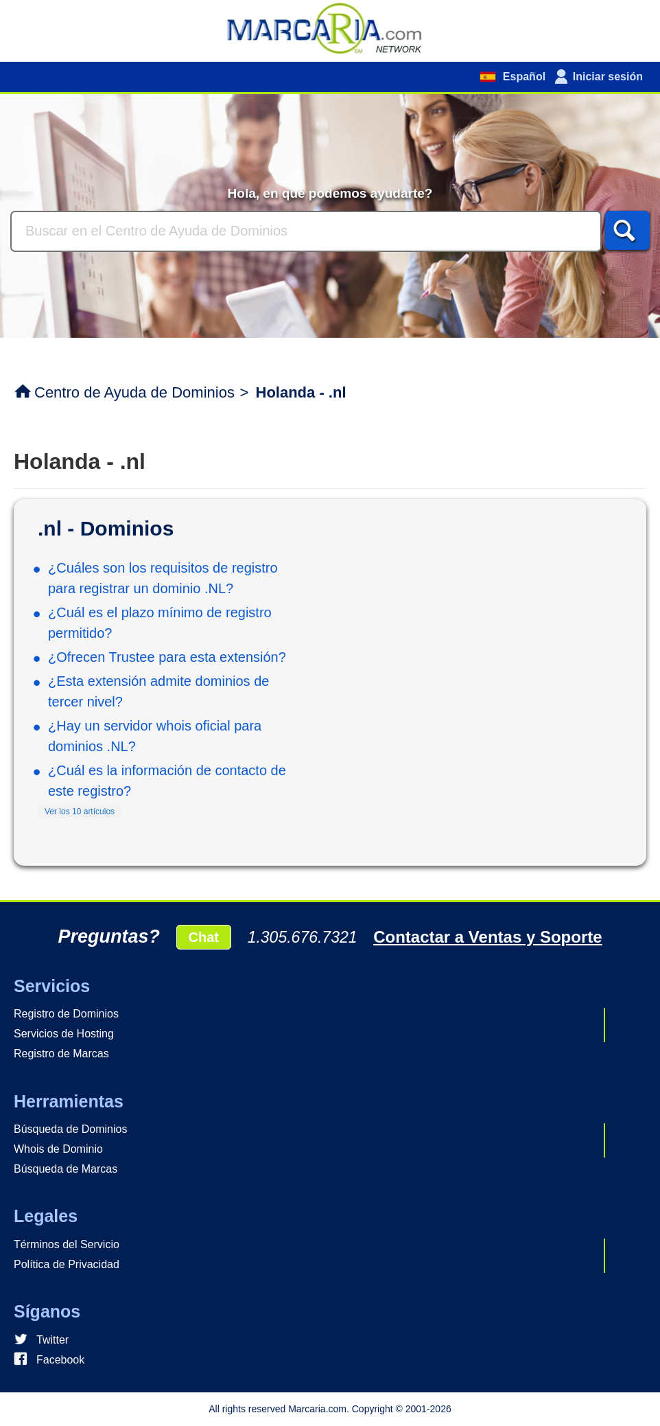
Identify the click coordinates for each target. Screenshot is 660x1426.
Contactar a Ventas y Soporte (487, 937)
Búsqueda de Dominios (70, 1129)
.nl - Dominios (106, 528)
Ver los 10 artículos (80, 811)
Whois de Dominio (58, 1149)
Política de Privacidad (66, 1264)
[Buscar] (306, 231)
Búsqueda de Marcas (65, 1169)
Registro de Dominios (66, 1014)
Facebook (60, 1360)
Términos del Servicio (66, 1244)
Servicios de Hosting (64, 1033)
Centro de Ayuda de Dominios (134, 392)
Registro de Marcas (61, 1053)
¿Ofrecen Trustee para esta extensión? (167, 657)
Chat (204, 937)
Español (522, 76)
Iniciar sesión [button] (608, 76)
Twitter (52, 1340)
